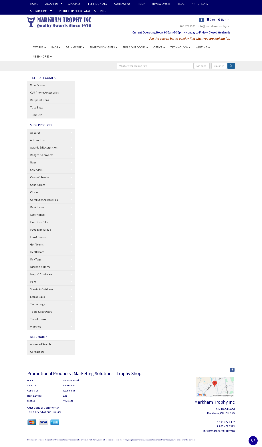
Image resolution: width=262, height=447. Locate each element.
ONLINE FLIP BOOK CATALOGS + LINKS (82, 11)
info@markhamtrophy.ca (213, 26)
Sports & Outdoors (41, 289)
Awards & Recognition (43, 147)
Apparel (35, 132)
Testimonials (69, 390)
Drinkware (75, 47)
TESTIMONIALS (97, 3)
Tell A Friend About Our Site (44, 412)
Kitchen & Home (40, 267)
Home (30, 380)
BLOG (180, 3)
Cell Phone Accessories (44, 92)
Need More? (42, 56)
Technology (180, 47)
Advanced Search (40, 344)
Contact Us (37, 351)
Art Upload (68, 400)
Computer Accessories (44, 199)
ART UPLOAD (200, 3)
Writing (203, 47)
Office (159, 47)
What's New (37, 85)
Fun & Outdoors (135, 47)
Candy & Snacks (39, 177)
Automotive (37, 140)
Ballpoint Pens (39, 100)
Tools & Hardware (41, 311)
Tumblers (36, 115)
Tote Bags (36, 107)
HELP (141, 3)
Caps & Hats (37, 185)
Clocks (34, 192)
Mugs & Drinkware (41, 274)
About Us (31, 385)
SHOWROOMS (38, 11)
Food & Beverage (40, 229)
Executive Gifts (39, 222)
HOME (34, 3)
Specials (31, 400)
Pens (33, 282)
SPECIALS (74, 3)
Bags (55, 47)
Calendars (36, 170)
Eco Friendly (37, 214)
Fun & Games (38, 237)
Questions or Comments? (43, 407)
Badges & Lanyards (41, 155)
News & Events (161, 3)
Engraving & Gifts (103, 47)
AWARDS (39, 47)
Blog (65, 395)
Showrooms (69, 385)
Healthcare (37, 252)
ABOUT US (51, 3)
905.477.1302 (187, 26)
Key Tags (35, 259)
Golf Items (37, 244)
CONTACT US (122, 3)
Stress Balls (37, 296)
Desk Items (37, 207)
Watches (35, 326)
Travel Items (38, 319)
